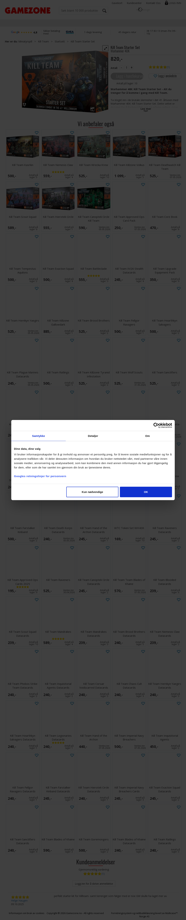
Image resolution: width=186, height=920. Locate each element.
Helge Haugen (19, 900)
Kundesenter (134, 3)
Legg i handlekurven (129, 76)
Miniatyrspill (25, 41)
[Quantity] (126, 67)
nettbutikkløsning (145, 913)
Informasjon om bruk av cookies (26, 913)
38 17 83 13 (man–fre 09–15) (161, 32)
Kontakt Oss (153, 3)
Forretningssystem (121, 913)
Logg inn (175, 3)
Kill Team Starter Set (83, 41)
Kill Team (43, 41)
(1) (168, 67)
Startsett (60, 41)
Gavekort (117, 3)
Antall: (114, 68)
